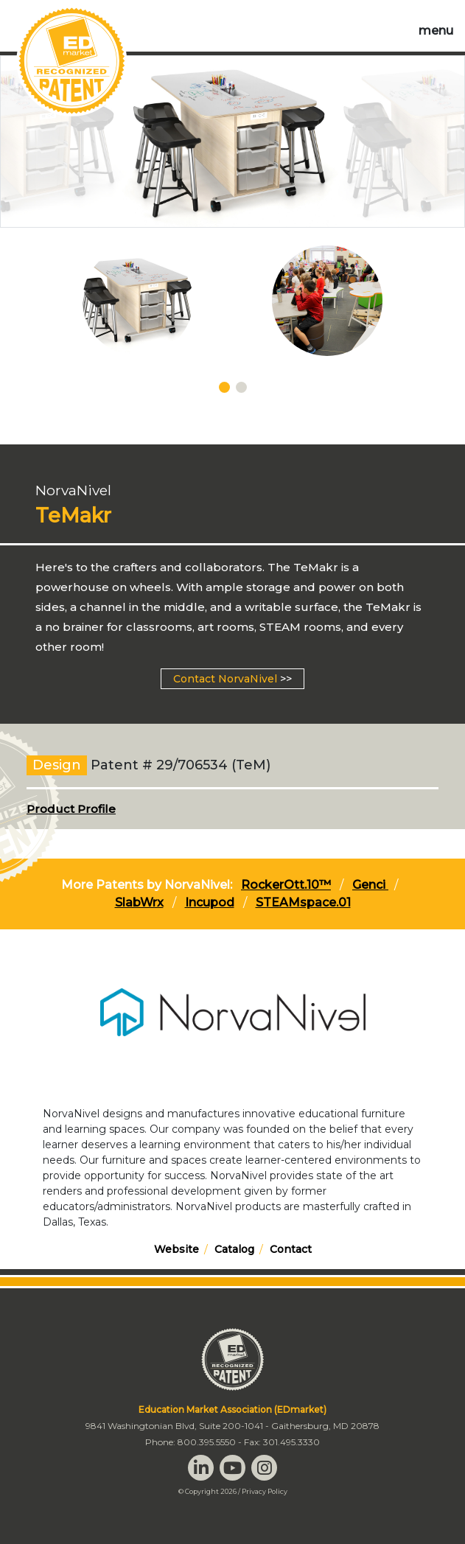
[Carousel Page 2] (241, 387)
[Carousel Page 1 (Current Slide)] (224, 387)
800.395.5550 (207, 1441)
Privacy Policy (264, 1491)
